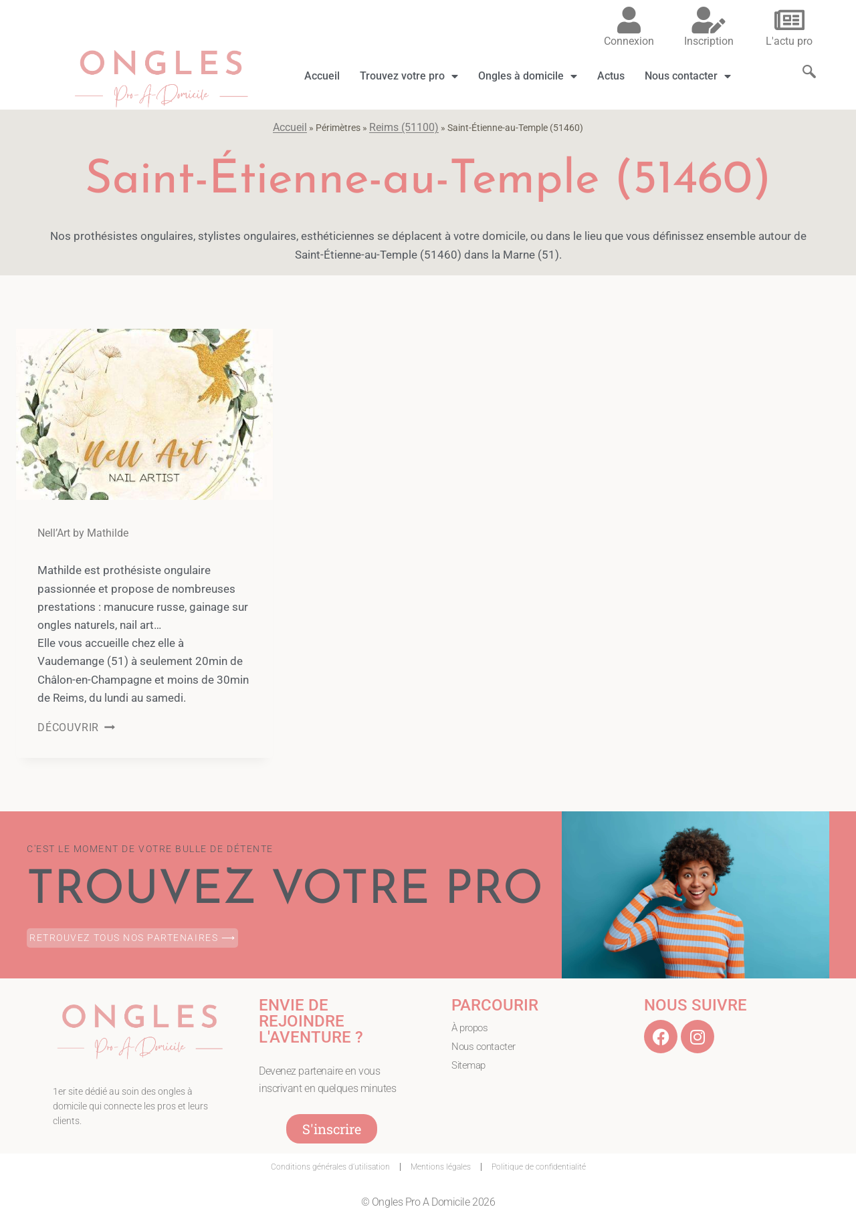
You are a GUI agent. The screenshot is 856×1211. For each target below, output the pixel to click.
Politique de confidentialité (539, 1167)
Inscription (709, 41)
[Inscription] (709, 20)
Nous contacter (688, 76)
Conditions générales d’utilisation (330, 1167)
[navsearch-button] (802, 59)
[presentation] (144, 414)
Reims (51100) (404, 127)
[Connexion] (628, 20)
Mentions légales (441, 1167)
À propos (471, 1028)
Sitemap (469, 1066)
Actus (611, 76)
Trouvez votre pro (409, 76)
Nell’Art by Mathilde (82, 533)
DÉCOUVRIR (76, 727)
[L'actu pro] (789, 20)
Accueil (322, 76)
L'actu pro (789, 41)
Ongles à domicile (527, 76)
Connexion (629, 41)
